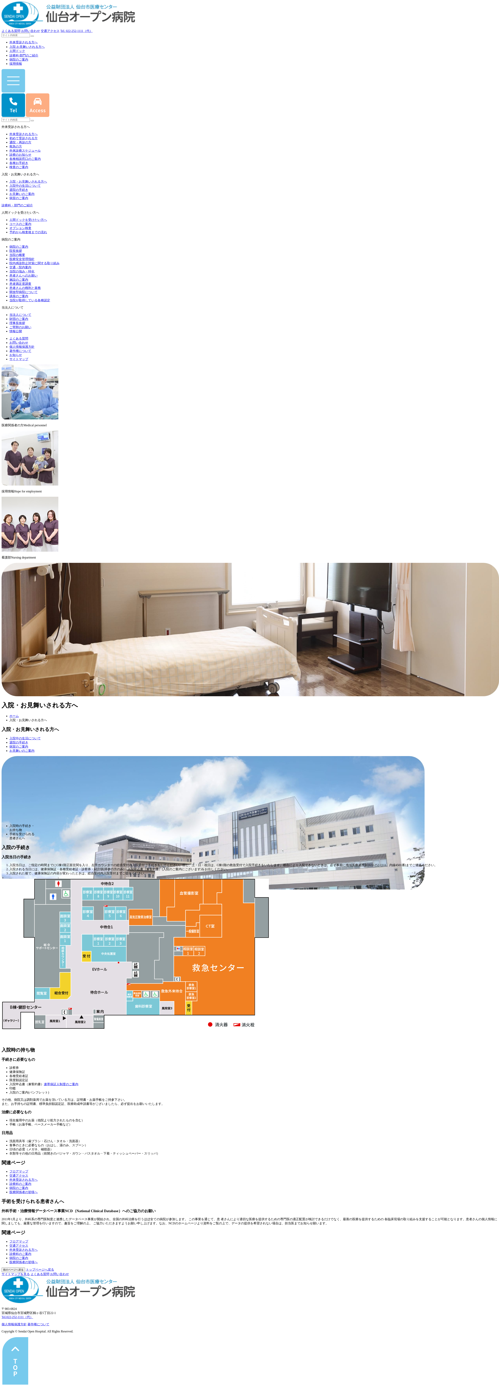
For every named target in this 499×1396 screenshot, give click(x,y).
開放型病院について (23, 292)
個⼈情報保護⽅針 (14, 1324)
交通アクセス (50, 31)
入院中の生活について (25, 185)
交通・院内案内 (20, 267)
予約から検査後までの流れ (28, 232)
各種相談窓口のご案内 (25, 158)
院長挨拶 (15, 250)
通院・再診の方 (20, 142)
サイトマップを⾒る (16, 1274)
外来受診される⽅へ (23, 42)
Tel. (76, 31)
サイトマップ (18, 359)
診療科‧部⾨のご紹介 (23, 55)
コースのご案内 (20, 224)
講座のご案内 (18, 296)
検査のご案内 (18, 167)
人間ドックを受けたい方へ (28, 219)
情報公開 (15, 331)
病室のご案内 (18, 198)
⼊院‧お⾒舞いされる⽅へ (27, 46)
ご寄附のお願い (20, 327)
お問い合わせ (30, 31)
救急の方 (15, 146)
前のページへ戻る (13, 1269)
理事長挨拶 (17, 323)
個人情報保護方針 (21, 346)
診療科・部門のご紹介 (17, 205)
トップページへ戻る (40, 1269)
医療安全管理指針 (21, 259)
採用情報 (15, 63)
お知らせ (15, 355)
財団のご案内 (18, 319)
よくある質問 (11, 31)
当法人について (20, 314)
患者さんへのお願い (23, 275)
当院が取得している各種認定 (29, 300)
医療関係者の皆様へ (23, 1192)
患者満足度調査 (20, 283)
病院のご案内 (18, 59)
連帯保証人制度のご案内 (61, 1084)
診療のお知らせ (20, 154)
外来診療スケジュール (25, 150)
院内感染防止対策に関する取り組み (34, 263)
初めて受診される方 (23, 138)
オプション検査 (20, 228)
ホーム (14, 716)
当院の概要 (17, 255)
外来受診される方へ (23, 134)
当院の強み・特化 (21, 271)
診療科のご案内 (20, 1184)
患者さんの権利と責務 (25, 288)
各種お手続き (18, 163)
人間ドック (17, 51)
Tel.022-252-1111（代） (17, 1317)
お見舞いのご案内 (21, 194)
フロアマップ (18, 1171)
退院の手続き (18, 189)
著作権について (20, 351)
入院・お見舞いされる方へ (28, 181)
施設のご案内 (18, 279)
